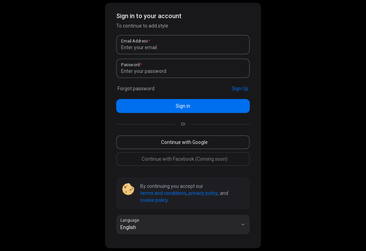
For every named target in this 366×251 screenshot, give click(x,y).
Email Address (134, 41)
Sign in (183, 106)
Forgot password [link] (136, 88)
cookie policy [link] (154, 200)
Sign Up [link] (240, 88)
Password (130, 64)
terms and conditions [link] (163, 193)
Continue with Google (184, 142)
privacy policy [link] (203, 193)
